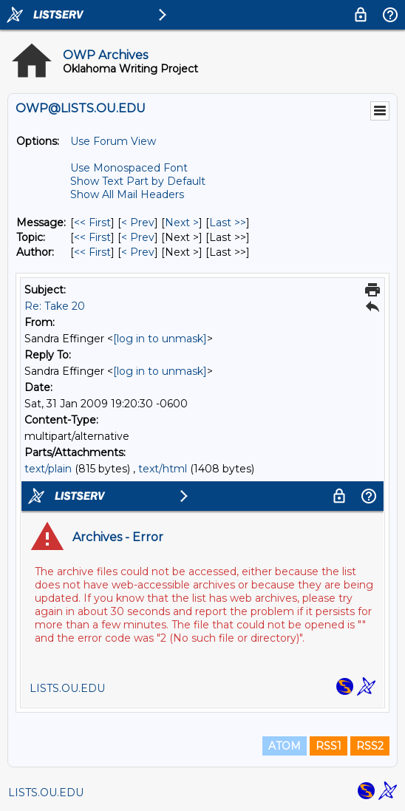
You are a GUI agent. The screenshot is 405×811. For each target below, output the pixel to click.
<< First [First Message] (92, 222)
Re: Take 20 (54, 306)
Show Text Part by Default (137, 181)
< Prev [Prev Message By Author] (137, 252)
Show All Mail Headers (127, 194)
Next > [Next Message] (182, 222)
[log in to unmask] (160, 338)
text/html (162, 468)
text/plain (48, 468)
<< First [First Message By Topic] (92, 237)
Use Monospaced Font (129, 167)
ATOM (284, 746)
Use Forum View (113, 141)
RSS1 (328, 746)
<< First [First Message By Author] (92, 252)
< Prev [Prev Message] (137, 222)
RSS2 (370, 746)
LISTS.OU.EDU (46, 792)
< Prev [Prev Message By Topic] (137, 237)
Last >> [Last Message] (227, 222)
